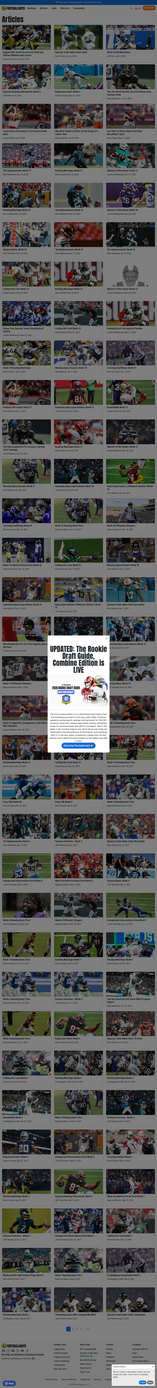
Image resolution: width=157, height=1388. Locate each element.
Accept (142, 1382)
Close (150, 1382)
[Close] (153, 1366)
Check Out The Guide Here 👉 (78, 745)
